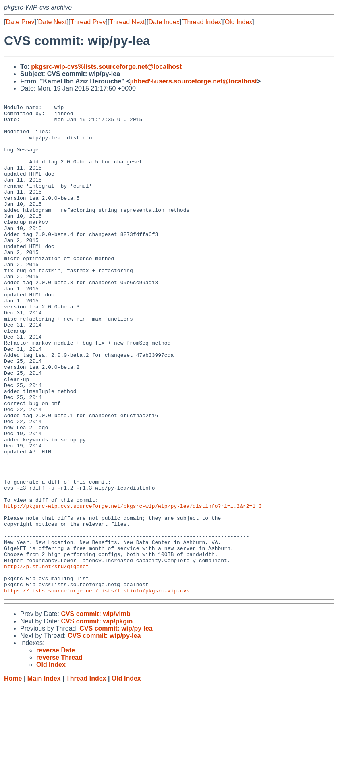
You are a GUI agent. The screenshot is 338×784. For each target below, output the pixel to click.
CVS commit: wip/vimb (95, 711)
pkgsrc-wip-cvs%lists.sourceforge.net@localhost (106, 66)
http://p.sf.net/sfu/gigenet (46, 659)
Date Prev (20, 22)
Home (13, 776)
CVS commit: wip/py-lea (115, 726)
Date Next (52, 22)
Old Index (238, 22)
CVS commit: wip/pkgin (97, 719)
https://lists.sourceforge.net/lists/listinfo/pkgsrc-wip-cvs (96, 688)
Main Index (44, 776)
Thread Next (127, 22)
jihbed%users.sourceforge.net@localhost (193, 81)
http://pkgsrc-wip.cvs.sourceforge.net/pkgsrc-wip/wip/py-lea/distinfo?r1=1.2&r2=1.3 (133, 586)
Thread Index (202, 22)
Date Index (163, 22)
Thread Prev (88, 22)
